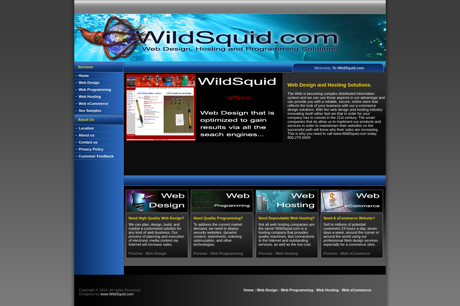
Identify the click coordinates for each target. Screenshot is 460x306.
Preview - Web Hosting (278, 253)
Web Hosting (90, 97)
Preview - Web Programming (218, 253)
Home (84, 76)
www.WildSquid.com (117, 294)
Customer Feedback (96, 156)
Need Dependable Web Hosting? (286, 218)
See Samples (90, 111)
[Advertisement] (254, 160)
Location (86, 128)
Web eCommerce (93, 104)
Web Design (89, 83)
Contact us (88, 142)
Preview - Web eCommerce (346, 253)
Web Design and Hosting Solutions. (329, 85)
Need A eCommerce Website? (349, 218)
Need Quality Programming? (218, 218)
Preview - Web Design (148, 253)
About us (87, 135)
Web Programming (95, 90)
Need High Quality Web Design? (156, 218)
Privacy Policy (91, 149)
